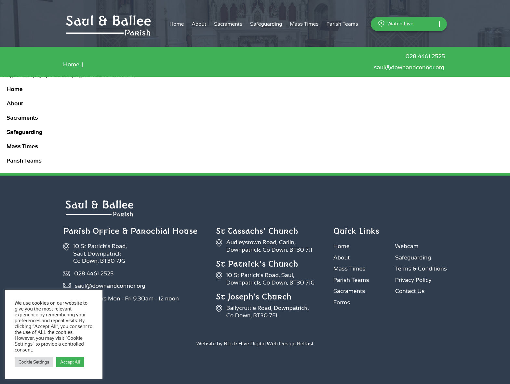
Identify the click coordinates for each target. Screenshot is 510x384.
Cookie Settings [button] (34, 362)
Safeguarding (266, 24)
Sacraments (228, 24)
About (199, 24)
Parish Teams (342, 24)
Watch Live (395, 23)
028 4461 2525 (426, 56)
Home (176, 24)
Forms (341, 302)
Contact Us (410, 291)
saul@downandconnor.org (410, 67)
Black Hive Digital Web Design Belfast (269, 343)
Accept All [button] (70, 362)
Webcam (407, 246)
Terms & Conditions (421, 268)
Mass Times (304, 24)
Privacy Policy (413, 280)
